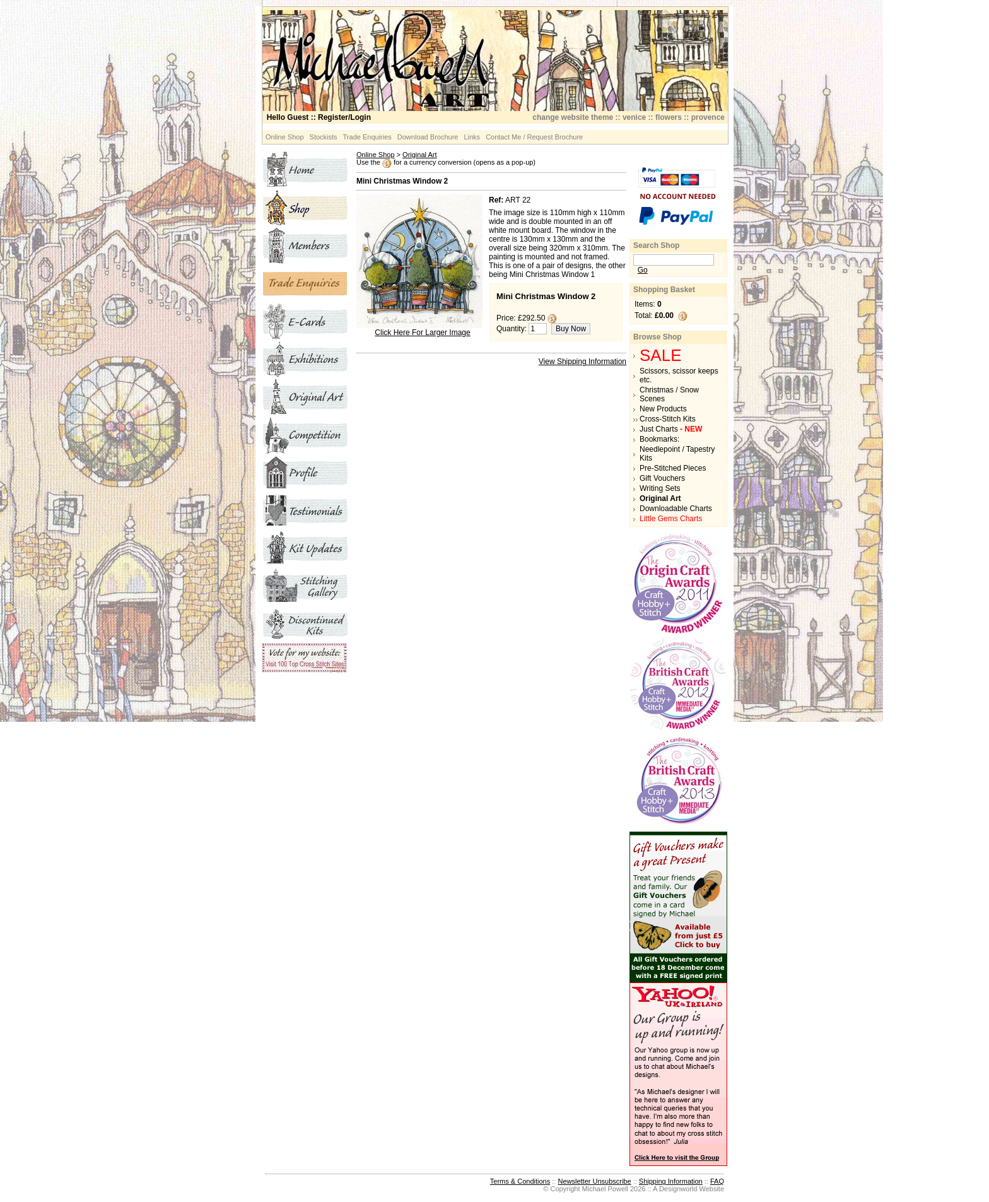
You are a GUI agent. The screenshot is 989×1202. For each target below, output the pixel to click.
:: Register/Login (319, 117)
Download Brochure (428, 137)
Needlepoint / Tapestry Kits (677, 454)
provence (708, 117)
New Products (663, 408)
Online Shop (285, 137)
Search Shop (656, 245)
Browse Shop (657, 337)
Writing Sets (660, 488)
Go (643, 270)
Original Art (419, 154)
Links (472, 137)
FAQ (717, 1181)
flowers (668, 117)
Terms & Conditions (520, 1181)
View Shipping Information (582, 361)
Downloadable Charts (676, 508)
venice (634, 117)
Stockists (323, 137)
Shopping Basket (664, 289)
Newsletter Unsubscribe (594, 1181)
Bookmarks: (659, 439)
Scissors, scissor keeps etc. (679, 375)
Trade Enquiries (367, 137)
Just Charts (671, 429)
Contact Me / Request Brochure (534, 137)
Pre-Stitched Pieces (673, 468)
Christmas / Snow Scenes (669, 394)
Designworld (678, 1189)
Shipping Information (671, 1181)
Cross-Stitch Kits (668, 419)
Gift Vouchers (662, 478)
